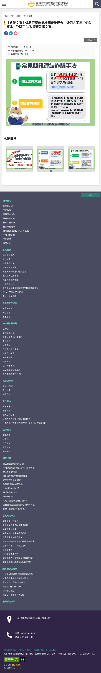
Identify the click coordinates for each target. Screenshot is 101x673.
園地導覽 (7, 435)
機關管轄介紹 (9, 218)
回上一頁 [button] (91, 40)
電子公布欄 (15, 16)
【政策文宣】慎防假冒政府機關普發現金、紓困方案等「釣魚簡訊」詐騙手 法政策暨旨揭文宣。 (49, 25)
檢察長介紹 (8, 206)
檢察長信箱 (7, 308)
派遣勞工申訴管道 (10, 279)
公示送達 (7, 394)
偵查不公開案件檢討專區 (14, 509)
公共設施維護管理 (11, 488)
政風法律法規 (8, 414)
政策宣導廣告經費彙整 (13, 484)
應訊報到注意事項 (10, 275)
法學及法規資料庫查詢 (12, 337)
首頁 (6, 16)
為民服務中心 (8, 255)
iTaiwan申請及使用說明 (13, 292)
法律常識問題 (8, 333)
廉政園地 (6, 401)
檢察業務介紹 (9, 222)
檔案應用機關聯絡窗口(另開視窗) (17, 562)
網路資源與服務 (9, 568)
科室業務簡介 (9, 226)
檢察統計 (7, 439)
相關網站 (7, 451)
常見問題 (7, 341)
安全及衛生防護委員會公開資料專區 (19, 504)
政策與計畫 (8, 496)
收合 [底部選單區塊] (90, 195)
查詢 (97, 4)
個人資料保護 (8, 353)
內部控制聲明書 (10, 472)
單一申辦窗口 (51, 650)
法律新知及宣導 (9, 323)
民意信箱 (7, 312)
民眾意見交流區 (9, 303)
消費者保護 (7, 357)
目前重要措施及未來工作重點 (16, 230)
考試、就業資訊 (9, 296)
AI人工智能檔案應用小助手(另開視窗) (19, 541)
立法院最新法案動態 (11, 369)
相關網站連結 (8, 590)
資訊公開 (7, 458)
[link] (6, 33)
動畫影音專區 (8, 601)
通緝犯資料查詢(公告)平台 (14, 582)
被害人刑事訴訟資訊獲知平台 (15, 578)
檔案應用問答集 (9, 529)
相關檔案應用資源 (10, 553)
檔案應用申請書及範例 (12, 537)
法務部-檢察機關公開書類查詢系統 (18, 574)
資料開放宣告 (39, 650)
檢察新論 (7, 345)
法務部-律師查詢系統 (12, 586)
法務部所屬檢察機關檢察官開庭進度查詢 (20, 288)
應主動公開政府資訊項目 (14, 463)
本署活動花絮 (9, 235)
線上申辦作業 (8, 263)
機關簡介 (7, 200)
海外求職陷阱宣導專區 (12, 374)
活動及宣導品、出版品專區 (14, 545)
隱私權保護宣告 (10, 650)
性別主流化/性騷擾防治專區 (15, 500)
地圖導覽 (7, 239)
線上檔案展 (7, 549)
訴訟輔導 (7, 259)
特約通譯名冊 (8, 284)
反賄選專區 (7, 406)
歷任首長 (7, 210)
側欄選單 (4, 4)
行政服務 (7, 443)
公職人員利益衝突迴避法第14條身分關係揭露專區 (24, 423)
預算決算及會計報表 (12, 480)
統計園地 (6, 429)
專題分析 (7, 447)
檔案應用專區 (8, 515)
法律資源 (7, 361)
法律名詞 (7, 329)
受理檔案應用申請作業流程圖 (15, 525)
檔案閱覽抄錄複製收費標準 (14, 533)
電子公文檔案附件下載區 (13, 594)
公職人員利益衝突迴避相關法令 (16, 419)
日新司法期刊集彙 (10, 349)
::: (2, 2)
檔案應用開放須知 (10, 521)
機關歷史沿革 (9, 214)
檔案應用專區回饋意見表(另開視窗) (18, 558)
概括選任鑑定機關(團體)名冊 (15, 476)
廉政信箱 (7, 316)
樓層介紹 (7, 243)
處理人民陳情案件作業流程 (14, 271)
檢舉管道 (7, 410)
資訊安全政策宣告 (25, 650)
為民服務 (6, 249)
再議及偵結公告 (10, 492)
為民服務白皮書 (9, 267)
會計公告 (7, 390)
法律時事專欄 (8, 365)
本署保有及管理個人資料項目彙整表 (19, 468)
